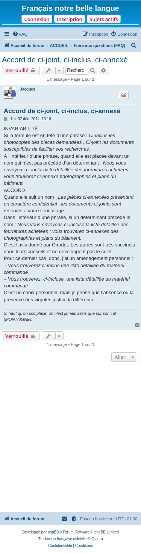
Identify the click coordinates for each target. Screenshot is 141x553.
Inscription (69, 19)
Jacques (27, 89)
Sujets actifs (103, 19)
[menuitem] (19, 34)
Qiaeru (97, 539)
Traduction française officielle (62, 539)
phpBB (53, 532)
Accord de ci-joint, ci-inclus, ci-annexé (65, 60)
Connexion (36, 19)
